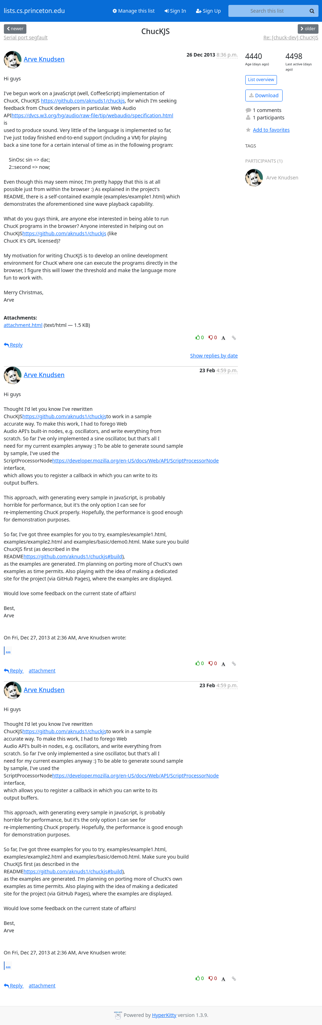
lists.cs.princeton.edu (34, 11)
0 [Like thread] (200, 337)
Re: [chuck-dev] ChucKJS (291, 37)
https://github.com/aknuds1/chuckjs (83, 100)
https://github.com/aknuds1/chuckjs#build (73, 556)
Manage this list (134, 10)
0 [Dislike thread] (213, 337)
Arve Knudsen (44, 59)
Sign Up (208, 10)
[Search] (312, 11)
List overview (261, 80)
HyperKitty (164, 1015)
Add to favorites (267, 129)
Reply (13, 344)
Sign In (175, 10)
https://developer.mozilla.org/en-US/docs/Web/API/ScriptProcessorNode (135, 460)
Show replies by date (214, 355)
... (8, 650)
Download (263, 95)
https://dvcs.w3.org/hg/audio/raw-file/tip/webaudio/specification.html (92, 115)
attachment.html (23, 325)
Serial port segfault (26, 37)
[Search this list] (267, 11)
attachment (42, 670)
